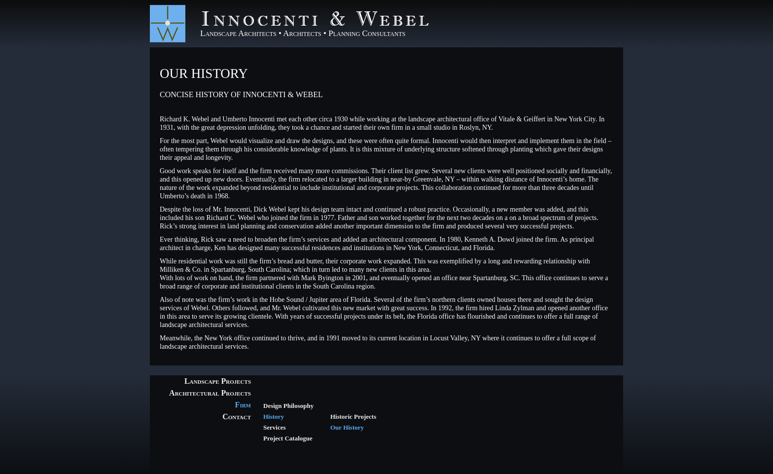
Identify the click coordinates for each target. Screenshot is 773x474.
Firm (243, 405)
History (273, 416)
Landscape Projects (217, 381)
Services (274, 427)
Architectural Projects (210, 393)
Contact (236, 416)
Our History (204, 73)
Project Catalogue (288, 438)
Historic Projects (353, 416)
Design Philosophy (288, 405)
